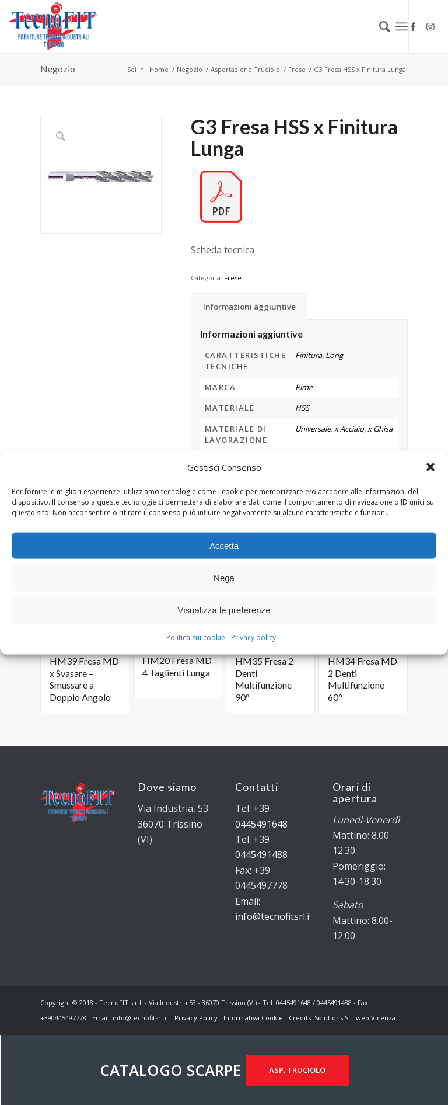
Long (334, 355)
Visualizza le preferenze (224, 610)
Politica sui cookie (195, 637)
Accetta (224, 546)
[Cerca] (379, 26)
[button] (430, 467)
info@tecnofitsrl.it (274, 916)
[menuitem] (379, 26)
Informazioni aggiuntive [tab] (249, 306)
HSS (302, 407)
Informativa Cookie (253, 1017)
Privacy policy (253, 637)
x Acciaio (349, 428)
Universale (313, 428)
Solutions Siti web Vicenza (355, 1017)
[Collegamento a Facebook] (413, 26)
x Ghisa (380, 428)
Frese (233, 277)
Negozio (57, 68)
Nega (224, 578)
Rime (304, 387)
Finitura (308, 355)
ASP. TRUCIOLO (297, 1070)
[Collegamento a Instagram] (430, 26)
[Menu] (402, 26)
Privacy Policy (196, 1017)
